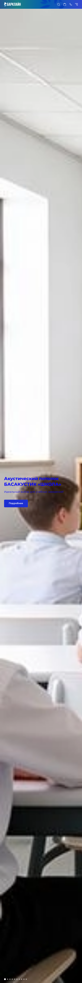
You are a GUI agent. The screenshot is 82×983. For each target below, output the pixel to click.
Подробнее (16, 503)
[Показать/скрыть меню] (77, 4)
